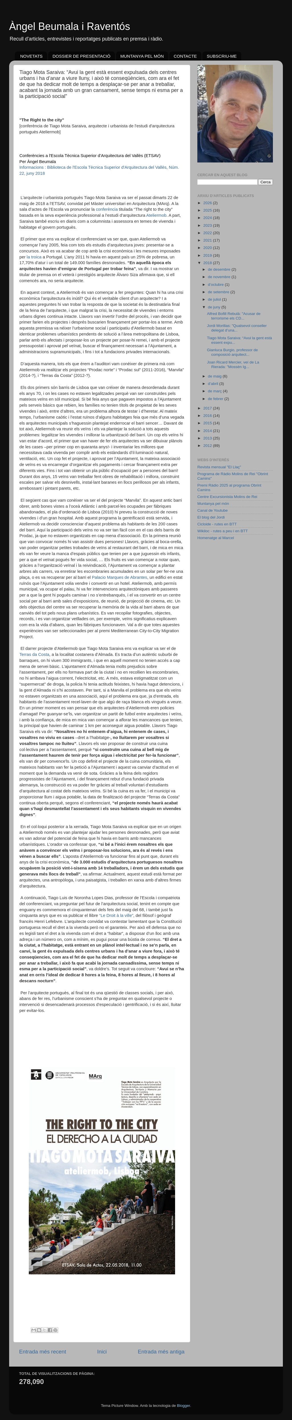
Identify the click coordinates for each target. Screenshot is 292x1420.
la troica (34, 257)
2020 (208, 248)
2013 (208, 438)
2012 (208, 445)
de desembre (220, 269)
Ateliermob (156, 215)
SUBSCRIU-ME (222, 56)
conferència (107, 209)
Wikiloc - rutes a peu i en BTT (222, 531)
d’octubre (216, 284)
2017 (208, 408)
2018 (208, 263)
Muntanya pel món (213, 503)
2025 (208, 210)
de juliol (215, 299)
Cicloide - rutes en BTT (217, 524)
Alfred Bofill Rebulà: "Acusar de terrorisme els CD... (234, 316)
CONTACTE (185, 56)
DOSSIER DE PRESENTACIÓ (81, 56)
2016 (208, 415)
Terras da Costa (34, 654)
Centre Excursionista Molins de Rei (227, 497)
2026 (208, 203)
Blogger (183, 1405)
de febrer (216, 399)
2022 (208, 233)
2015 (208, 423)
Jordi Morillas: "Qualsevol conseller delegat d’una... (237, 328)
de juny (214, 307)
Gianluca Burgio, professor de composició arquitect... (232, 352)
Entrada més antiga (161, 1352)
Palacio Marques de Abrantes (119, 577)
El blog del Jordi (211, 517)
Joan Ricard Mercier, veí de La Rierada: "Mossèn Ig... (233, 364)
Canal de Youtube (212, 510)
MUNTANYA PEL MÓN (142, 56)
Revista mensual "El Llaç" (219, 467)
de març (215, 391)
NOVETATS (31, 56)
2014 (208, 431)
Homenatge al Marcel (215, 538)
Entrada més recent (42, 1352)
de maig (215, 376)
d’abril (213, 383)
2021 (208, 240)
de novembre (220, 277)
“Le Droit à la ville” (116, 915)
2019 (208, 255)
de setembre (219, 292)
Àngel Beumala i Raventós (69, 26)
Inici (102, 1352)
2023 (208, 225)
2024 (208, 218)
